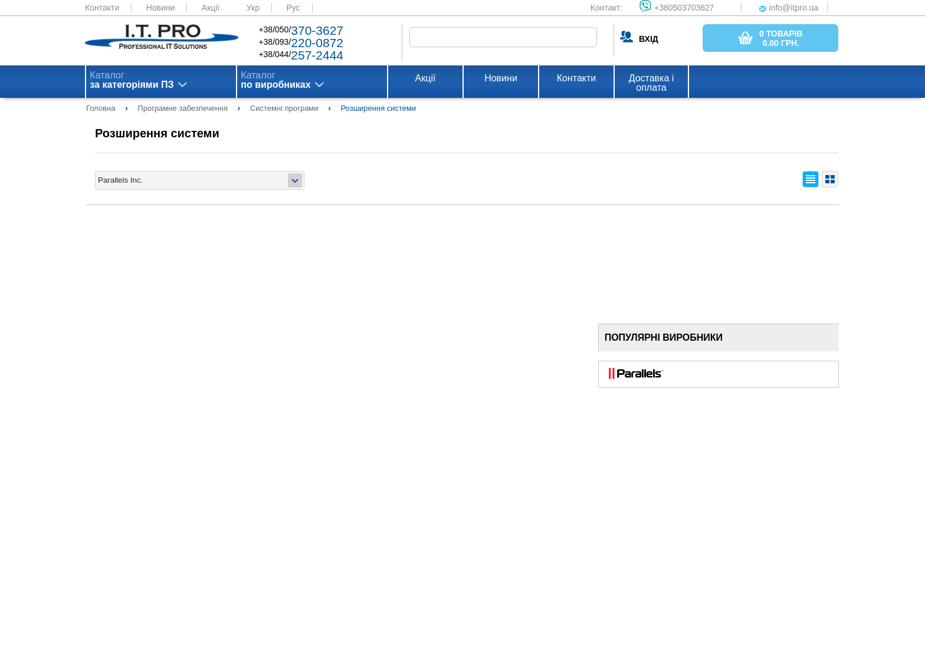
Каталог (131, 80)
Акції (210, 7)
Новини (160, 7)
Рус (293, 7)
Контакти (102, 7)
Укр (253, 7)
